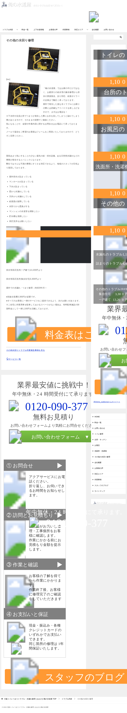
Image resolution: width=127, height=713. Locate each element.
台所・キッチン (101, 440)
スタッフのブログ (101, 485)
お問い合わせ (109, 30)
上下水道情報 (38, 30)
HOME (97, 417)
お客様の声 (53, 30)
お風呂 (97, 445)
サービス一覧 (13, 359)
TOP (30, 699)
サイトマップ (100, 491)
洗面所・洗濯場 (101, 451)
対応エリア (78, 30)
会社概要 (95, 30)
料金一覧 (25, 30)
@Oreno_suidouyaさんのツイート (107, 402)
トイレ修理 (99, 434)
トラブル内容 (7, 30)
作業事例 (66, 30)
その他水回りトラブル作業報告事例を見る (25, 350)
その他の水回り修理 (102, 457)
